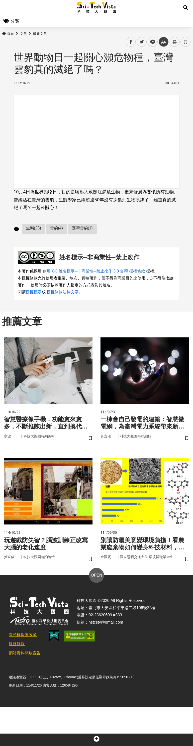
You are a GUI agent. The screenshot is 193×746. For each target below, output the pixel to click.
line (151, 42)
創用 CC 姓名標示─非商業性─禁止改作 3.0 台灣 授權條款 (94, 271)
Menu (7, 7)
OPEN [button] (96, 575)
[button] (185, 7)
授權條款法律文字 (63, 292)
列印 (175, 42)
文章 (23, 34)
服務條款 (17, 644)
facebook (131, 42)
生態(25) (33, 228)
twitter (142, 42)
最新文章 (40, 34)
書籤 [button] (186, 42)
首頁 (8, 34)
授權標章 (34, 292)
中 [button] (164, 42)
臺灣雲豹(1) (82, 228)
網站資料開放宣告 (25, 653)
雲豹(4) (56, 228)
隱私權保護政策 (23, 635)
